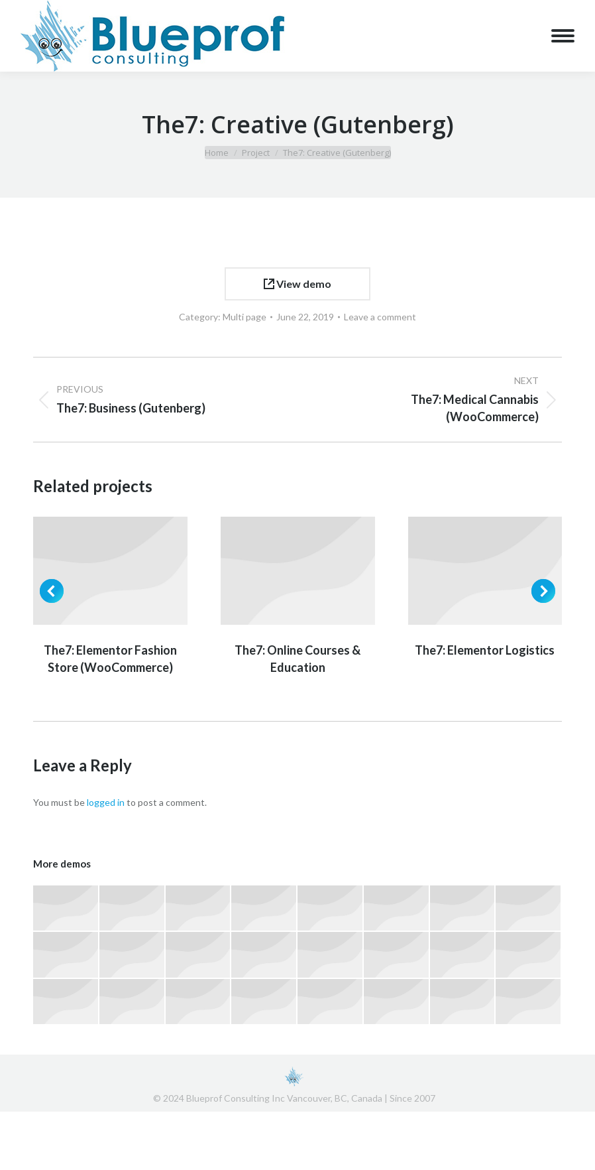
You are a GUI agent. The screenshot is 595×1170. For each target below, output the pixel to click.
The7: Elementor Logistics (485, 650)
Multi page (244, 316)
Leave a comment (380, 316)
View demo (297, 283)
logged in (106, 802)
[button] (52, 591)
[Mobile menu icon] (563, 36)
